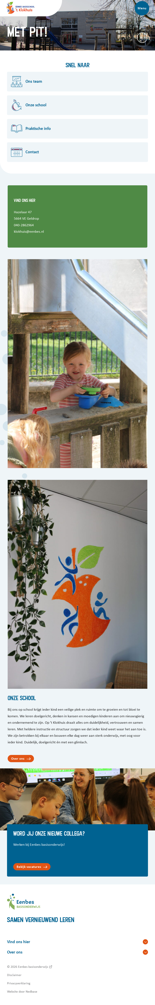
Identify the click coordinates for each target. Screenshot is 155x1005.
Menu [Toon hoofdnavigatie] (142, 8)
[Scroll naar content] (142, 37)
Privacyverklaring (18, 983)
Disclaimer (14, 975)
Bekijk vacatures (29, 866)
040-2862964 (24, 225)
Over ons (17, 758)
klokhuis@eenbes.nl (29, 232)
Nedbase (31, 991)
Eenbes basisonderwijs (33, 966)
